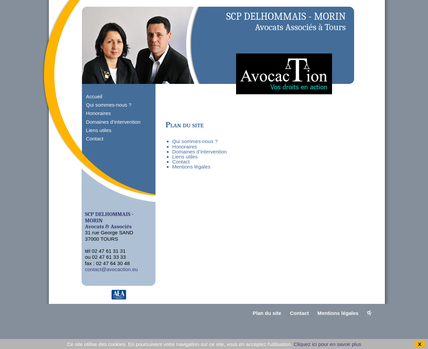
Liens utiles (98, 130)
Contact (94, 138)
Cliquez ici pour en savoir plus (327, 344)
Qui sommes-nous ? (108, 105)
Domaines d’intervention (113, 122)
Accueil (94, 96)
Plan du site (267, 313)
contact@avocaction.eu (111, 269)
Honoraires (98, 113)
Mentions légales (191, 166)
